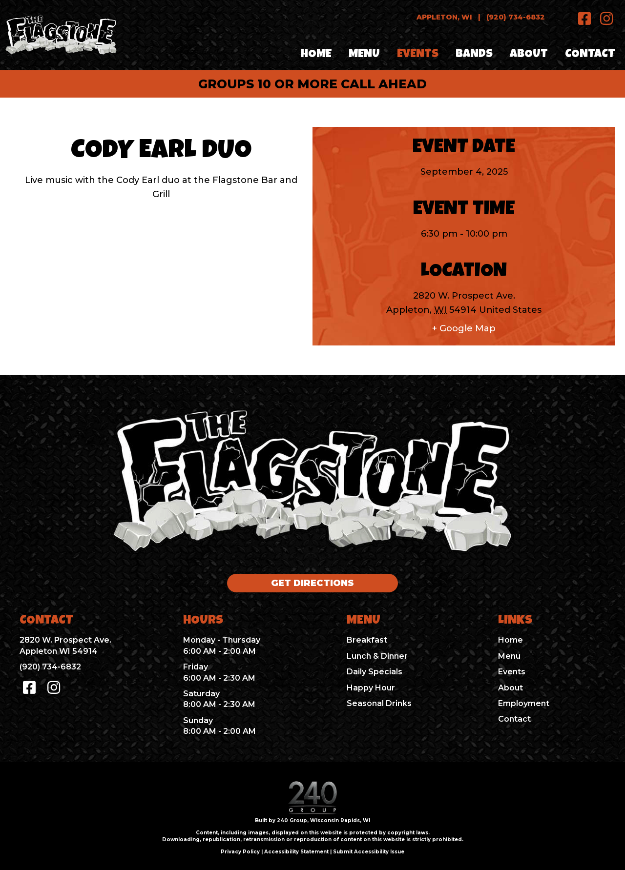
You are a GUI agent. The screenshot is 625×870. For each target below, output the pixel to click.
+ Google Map (464, 328)
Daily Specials (374, 671)
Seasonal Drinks (379, 703)
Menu (509, 656)
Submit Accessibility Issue (368, 852)
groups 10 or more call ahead (312, 84)
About (510, 687)
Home (510, 640)
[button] (584, 18)
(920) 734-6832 (515, 17)
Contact (514, 719)
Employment (523, 703)
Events (511, 671)
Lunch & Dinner (377, 656)
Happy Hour (371, 687)
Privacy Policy (240, 852)
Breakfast (367, 640)
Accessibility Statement (296, 852)
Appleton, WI (444, 17)
